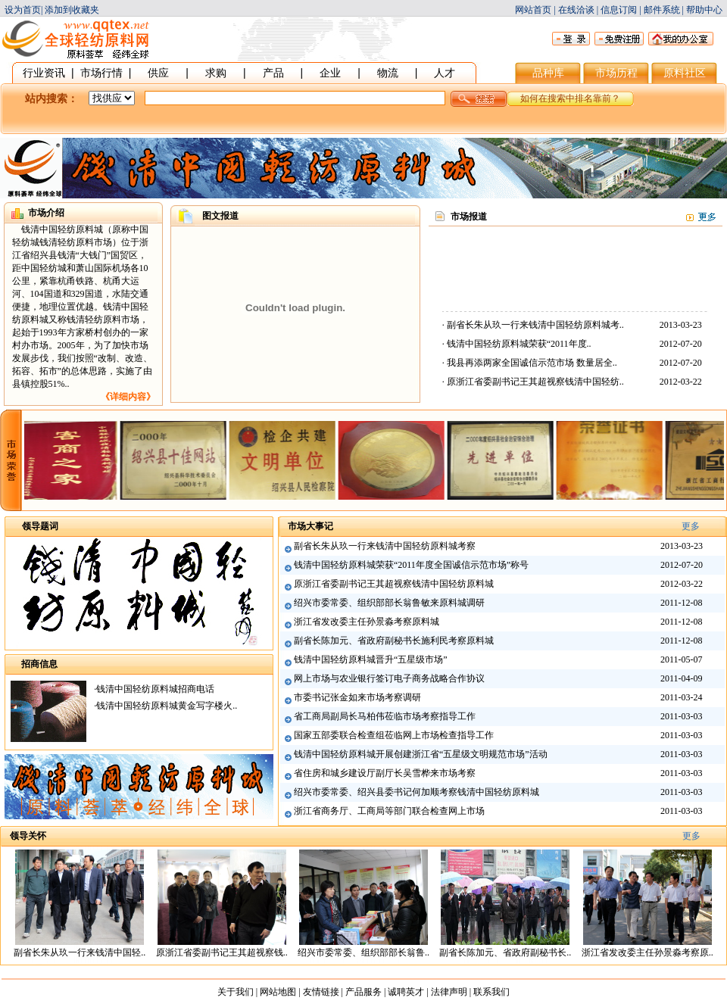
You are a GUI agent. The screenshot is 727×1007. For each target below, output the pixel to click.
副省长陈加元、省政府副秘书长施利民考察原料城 (394, 640)
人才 (444, 73)
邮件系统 (662, 10)
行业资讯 (44, 73)
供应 (158, 73)
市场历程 (616, 73)
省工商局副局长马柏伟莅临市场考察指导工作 (385, 716)
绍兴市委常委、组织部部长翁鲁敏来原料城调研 (389, 602)
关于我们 (235, 992)
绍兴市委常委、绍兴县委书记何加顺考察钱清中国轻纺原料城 (416, 792)
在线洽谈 (576, 10)
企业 (330, 73)
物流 (387, 73)
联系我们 (491, 992)
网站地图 (278, 992)
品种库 (548, 73)
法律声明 (449, 992)
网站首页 (533, 10)
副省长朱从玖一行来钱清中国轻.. (79, 952)
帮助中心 (704, 10)
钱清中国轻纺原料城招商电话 (155, 689)
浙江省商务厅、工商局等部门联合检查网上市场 (389, 811)
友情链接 (321, 992)
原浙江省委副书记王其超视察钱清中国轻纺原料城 (394, 583)
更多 (691, 526)
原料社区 (684, 73)
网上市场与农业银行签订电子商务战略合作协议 (389, 678)
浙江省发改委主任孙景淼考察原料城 (366, 621)
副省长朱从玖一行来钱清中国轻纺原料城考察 (385, 546)
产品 (273, 73)
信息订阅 (619, 10)
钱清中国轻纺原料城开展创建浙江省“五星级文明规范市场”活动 (421, 754)
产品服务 (363, 992)
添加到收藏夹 (72, 10)
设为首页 (23, 10)
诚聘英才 (406, 992)
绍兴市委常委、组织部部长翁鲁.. (363, 952)
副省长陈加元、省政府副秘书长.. (505, 952)
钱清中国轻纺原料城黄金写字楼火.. (166, 705)
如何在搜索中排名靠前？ (570, 98)
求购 (215, 73)
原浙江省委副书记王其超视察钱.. (222, 952)
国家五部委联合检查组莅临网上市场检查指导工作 (394, 735)
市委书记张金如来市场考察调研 (357, 697)
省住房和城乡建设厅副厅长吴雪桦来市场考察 (385, 773)
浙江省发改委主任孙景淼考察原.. (647, 952)
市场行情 (101, 73)
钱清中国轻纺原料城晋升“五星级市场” (371, 659)
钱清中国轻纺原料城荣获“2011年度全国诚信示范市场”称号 (411, 565)
